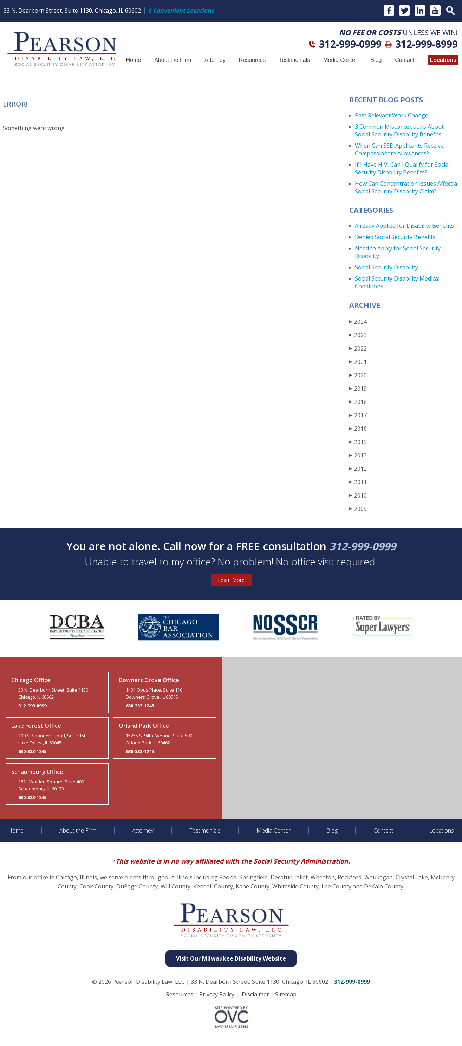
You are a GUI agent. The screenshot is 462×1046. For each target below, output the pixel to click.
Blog (376, 60)
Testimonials (294, 60)
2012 (358, 468)
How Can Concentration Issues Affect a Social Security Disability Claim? (406, 187)
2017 (358, 415)
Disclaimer (255, 994)
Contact (404, 60)
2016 (358, 428)
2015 (358, 442)
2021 (358, 361)
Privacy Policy (216, 994)
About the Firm (172, 60)
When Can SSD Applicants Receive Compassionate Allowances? (399, 149)
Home (133, 60)
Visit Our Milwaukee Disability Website (231, 958)
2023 (358, 335)
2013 (358, 455)
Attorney (215, 60)
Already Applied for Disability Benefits (404, 226)
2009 (358, 508)
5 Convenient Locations (181, 10)
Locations (443, 60)
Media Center (340, 60)
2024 (358, 321)
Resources (252, 60)
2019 (358, 388)
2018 (358, 401)
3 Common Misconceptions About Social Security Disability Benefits (399, 130)
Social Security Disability (386, 267)
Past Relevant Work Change (391, 115)
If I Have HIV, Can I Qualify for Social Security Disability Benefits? (402, 168)
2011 (358, 482)
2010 (358, 495)
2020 (358, 375)
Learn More (231, 580)
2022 (358, 348)
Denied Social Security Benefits (395, 237)
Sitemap (286, 994)
